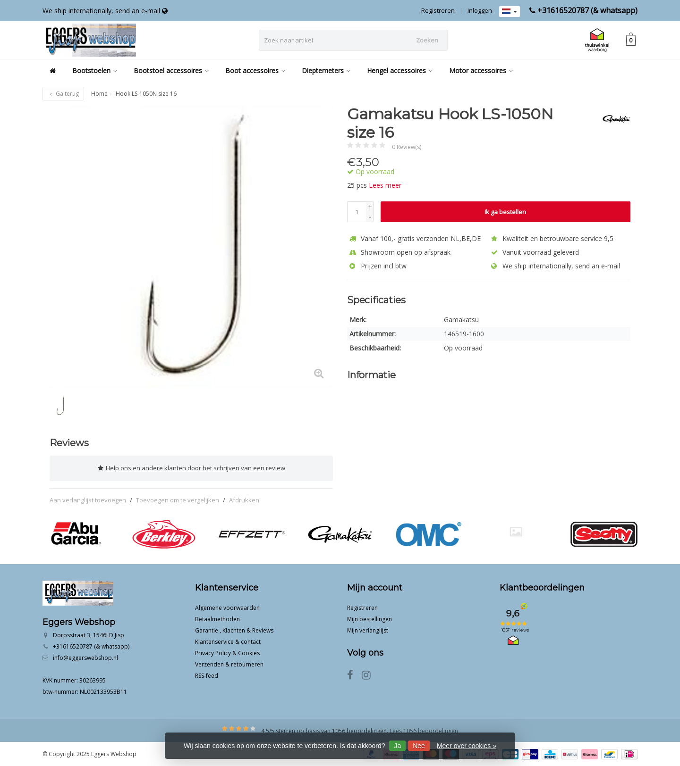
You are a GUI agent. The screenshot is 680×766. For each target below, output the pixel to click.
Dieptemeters (326, 70)
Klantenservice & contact (228, 641)
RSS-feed (206, 675)
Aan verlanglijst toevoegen (88, 499)
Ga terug (63, 94)
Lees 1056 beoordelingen (424, 730)
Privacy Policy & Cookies (227, 653)
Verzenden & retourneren (229, 664)
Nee (419, 745)
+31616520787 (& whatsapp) (587, 10)
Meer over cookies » (466, 745)
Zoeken (427, 40)
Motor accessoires (481, 70)
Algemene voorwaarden (227, 607)
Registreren (438, 10)
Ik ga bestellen (505, 212)
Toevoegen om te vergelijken (177, 499)
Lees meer (385, 185)
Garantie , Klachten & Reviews (234, 630)
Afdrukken (244, 499)
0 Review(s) (406, 147)
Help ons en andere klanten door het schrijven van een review (191, 468)
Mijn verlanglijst (367, 630)
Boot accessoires (255, 70)
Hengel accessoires (400, 70)
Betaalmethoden (217, 619)
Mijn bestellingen (369, 619)
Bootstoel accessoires (171, 70)
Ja (397, 745)
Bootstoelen (94, 70)
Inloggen (480, 10)
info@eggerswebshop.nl (85, 657)
